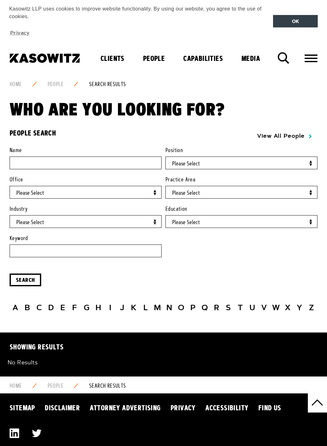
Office (16, 179)
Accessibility (226, 407)
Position (174, 150)
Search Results (107, 84)
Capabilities (203, 58)
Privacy (183, 407)
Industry (18, 208)
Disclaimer (62, 407)
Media (250, 58)
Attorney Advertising (125, 407)
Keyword (19, 238)
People (154, 58)
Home (16, 84)
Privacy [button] (20, 32)
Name (16, 150)
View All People (281, 135)
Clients (113, 58)
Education (176, 208)
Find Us (269, 407)
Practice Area (180, 179)
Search (25, 279)
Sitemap (22, 407)
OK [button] (295, 21)
